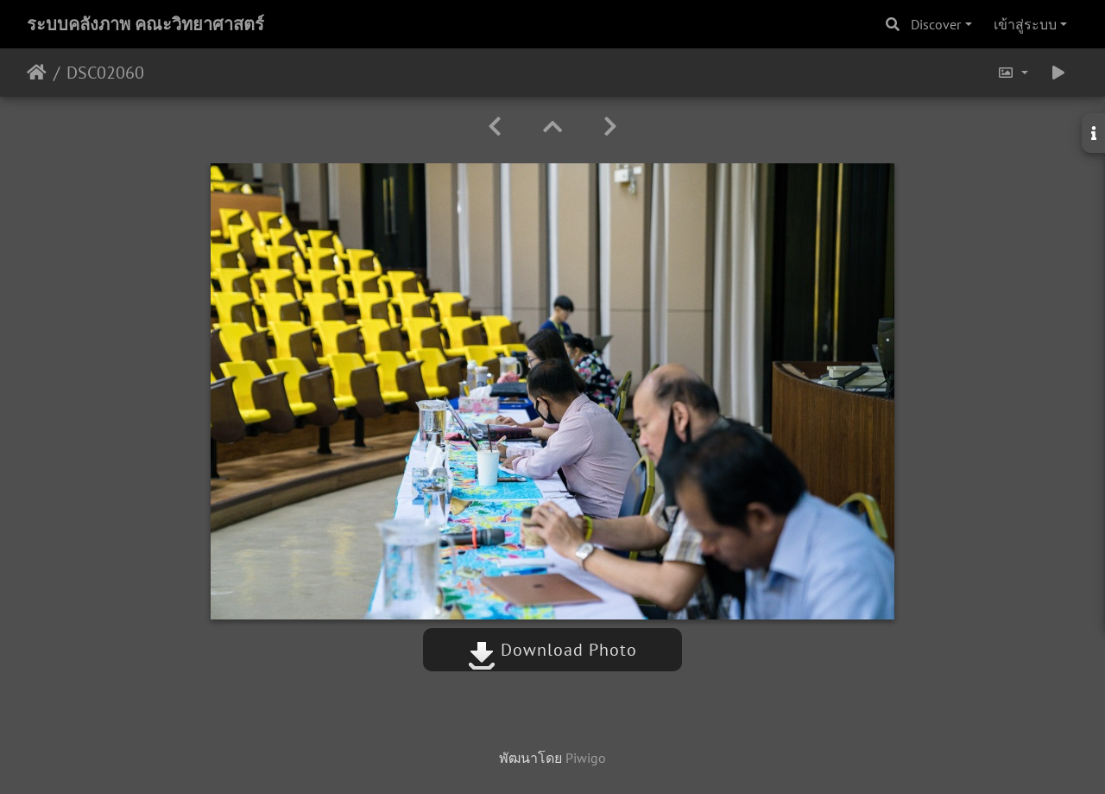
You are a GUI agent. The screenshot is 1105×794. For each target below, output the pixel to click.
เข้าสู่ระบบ (1025, 24)
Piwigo (585, 757)
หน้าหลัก (37, 73)
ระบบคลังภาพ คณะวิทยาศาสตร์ (145, 24)
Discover (936, 24)
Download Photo (552, 649)
